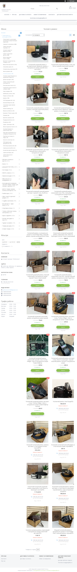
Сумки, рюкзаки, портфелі (7, 47)
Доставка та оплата (25, 14)
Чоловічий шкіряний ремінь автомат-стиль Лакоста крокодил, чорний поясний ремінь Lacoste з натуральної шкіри (63, 360)
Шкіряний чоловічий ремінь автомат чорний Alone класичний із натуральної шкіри (37, 151)
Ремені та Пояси (7, 96)
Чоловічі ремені (7, 73)
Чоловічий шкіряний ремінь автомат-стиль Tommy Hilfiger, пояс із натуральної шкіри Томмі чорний (63, 318)
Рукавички (6, 122)
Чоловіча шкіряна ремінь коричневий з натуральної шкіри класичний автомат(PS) (37, 531)
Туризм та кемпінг (7, 223)
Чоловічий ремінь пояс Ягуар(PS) (63, 401)
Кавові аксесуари (7, 176)
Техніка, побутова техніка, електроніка (9, 211)
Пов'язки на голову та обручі (8, 137)
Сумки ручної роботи (8, 148)
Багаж (4, 164)
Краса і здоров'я (6, 215)
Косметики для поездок (9, 150)
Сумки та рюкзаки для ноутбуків (8, 82)
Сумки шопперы (7, 152)
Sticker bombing (7, 108)
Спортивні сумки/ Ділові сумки (9, 105)
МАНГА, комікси (6, 173)
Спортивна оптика (7, 208)
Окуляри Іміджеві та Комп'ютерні (8, 129)
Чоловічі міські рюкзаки (9, 69)
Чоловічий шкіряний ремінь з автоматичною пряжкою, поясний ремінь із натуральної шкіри (63, 109)
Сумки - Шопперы (7, 124)
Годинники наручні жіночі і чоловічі (9, 88)
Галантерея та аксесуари (6, 36)
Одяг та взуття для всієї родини (8, 197)
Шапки (5, 98)
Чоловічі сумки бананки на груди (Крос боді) (10, 76)
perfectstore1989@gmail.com (10, 290)
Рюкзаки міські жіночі (8, 85)
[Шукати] (57, 8)
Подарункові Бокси (8, 120)
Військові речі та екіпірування (6, 179)
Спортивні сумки (7, 67)
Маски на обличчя (7, 111)
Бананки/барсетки (8, 102)
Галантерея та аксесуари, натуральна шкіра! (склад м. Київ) (10, 41)
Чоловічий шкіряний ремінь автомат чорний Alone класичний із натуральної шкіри (63, 151)
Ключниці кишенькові (8, 145)
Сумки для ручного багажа (7, 155)
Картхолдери (6, 91)
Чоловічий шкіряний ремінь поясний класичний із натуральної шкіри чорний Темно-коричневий (37, 276)
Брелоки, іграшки (7, 117)
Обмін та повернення (40, 14)
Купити (37, 77)
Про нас (14, 14)
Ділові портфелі (7, 79)
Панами (5, 115)
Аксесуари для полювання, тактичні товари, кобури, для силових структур (10, 184)
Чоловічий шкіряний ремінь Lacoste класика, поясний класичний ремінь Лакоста (37, 109)
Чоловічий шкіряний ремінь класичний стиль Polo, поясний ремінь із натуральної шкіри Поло (63, 193)
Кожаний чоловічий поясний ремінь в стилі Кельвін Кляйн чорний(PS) (63, 445)
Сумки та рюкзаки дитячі (7, 54)
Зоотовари (5, 170)
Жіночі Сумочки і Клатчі (9, 126)
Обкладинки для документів (7, 142)
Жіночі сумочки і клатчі (7, 58)
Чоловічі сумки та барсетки (7, 50)
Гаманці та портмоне (8, 44)
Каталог (6, 14)
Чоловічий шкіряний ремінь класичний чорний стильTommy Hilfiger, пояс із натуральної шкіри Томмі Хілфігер (37, 360)
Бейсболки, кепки (7, 93)
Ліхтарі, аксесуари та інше (8, 219)
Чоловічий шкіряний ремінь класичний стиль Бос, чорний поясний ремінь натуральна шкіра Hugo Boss (63, 276)
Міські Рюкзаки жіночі (8, 64)
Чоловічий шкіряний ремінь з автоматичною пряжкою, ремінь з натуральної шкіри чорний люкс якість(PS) (37, 67)
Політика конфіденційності (38, 18)
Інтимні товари (6, 229)
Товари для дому (6, 226)
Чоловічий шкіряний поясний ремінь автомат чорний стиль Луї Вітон (37, 192)
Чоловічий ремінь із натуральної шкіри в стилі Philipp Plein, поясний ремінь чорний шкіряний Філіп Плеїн (37, 234)
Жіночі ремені (6, 71)
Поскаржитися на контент (40, 570)
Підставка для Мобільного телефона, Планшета (9, 133)
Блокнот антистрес (8, 140)
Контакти (52, 14)
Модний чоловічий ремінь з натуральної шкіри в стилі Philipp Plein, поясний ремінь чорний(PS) (63, 531)
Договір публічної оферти (65, 14)
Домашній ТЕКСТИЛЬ (8, 167)
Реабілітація (5, 193)
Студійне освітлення (7, 201)
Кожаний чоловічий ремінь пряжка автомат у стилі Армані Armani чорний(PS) (37, 446)
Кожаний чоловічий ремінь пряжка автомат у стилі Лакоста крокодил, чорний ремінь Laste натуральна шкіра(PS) (63, 489)
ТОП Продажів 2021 (8, 100)
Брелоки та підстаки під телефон (9, 61)
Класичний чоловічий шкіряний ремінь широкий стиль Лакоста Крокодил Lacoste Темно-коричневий (63, 234)
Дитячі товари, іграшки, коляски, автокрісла (8, 189)
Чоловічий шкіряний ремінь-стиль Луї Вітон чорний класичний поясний (63, 65)
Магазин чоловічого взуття (7, 160)
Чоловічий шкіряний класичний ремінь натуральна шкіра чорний (37, 317)
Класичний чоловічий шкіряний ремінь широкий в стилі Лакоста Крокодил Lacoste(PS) (37, 488)
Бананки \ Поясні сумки (9, 113)
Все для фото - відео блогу (8, 204)
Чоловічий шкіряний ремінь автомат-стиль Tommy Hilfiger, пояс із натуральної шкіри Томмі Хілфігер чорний (37, 404)
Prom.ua (46, 569)
